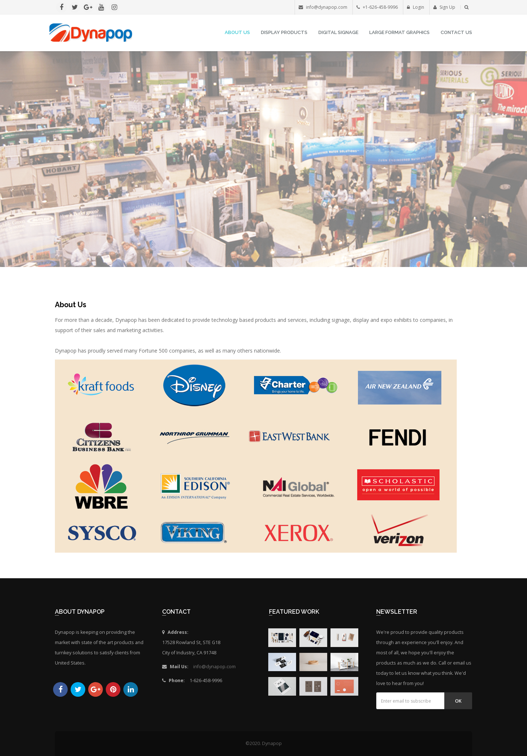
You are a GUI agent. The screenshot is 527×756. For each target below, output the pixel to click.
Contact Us (456, 32)
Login (415, 7)
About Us (237, 32)
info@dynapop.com (214, 666)
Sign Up (444, 7)
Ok (458, 700)
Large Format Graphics (399, 32)
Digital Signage (338, 32)
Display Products (284, 32)
